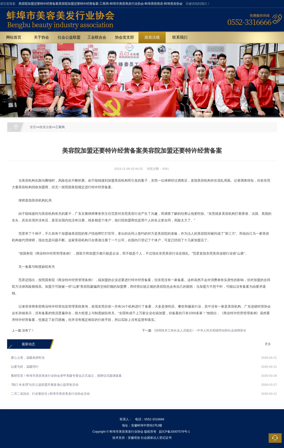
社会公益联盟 (69, 37)
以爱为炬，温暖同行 (25, 366)
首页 (33, 127)
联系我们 (179, 37)
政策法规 (152, 37)
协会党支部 (124, 37)
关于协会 (41, 37)
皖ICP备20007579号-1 (174, 431)
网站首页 (13, 37)
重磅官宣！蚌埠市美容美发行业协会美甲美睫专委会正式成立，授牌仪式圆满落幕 (66, 375)
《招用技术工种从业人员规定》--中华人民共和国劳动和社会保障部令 (199, 330)
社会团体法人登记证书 (156, 437)
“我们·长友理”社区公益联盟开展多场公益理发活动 (44, 384)
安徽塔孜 (134, 437)
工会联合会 (96, 37)
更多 (268, 344)
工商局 (60, 127)
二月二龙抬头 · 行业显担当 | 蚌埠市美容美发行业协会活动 (50, 393)
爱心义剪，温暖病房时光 (28, 357)
